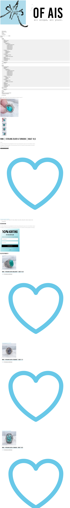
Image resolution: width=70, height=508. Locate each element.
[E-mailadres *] (10, 239)
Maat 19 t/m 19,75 (9, 48)
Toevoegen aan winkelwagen (4, 148)
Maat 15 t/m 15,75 (9, 45)
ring (18, 219)
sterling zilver (23, 219)
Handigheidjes (6, 83)
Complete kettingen (8, 54)
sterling (20, 219)
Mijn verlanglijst (4, 31)
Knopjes (7, 53)
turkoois (27, 219)
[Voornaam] (10, 242)
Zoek (9, 35)
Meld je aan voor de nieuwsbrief (6, 92)
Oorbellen (5, 76)
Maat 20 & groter (9, 49)
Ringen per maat (8, 43)
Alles (4, 39)
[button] (0, 98)
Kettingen (5, 79)
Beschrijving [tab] (4, 221)
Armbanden (5, 41)
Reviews (5, 62)
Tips (2, 63)
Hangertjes (7, 52)
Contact (3, 33)
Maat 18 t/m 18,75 (9, 47)
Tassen (5, 57)
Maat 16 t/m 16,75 (9, 46)
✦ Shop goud (6, 60)
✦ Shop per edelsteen (7, 58)
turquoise (29, 219)
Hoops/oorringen (8, 51)
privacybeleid (11, 248)
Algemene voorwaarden (5, 93)
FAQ (2, 32)
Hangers (7, 55)
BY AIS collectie (6, 40)
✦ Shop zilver (6, 59)
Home (3, 38)
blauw (13, 219)
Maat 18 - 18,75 (7, 97)
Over (2, 61)
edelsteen (16, 219)
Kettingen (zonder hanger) (9, 56)
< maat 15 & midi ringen (10, 44)
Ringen (5, 42)
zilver (32, 219)
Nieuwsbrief (4, 34)
